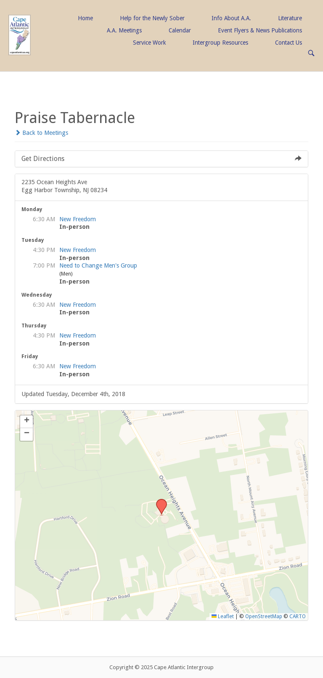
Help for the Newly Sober (152, 18)
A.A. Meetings (124, 30)
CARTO (297, 616)
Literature (290, 18)
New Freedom (77, 219)
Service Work (149, 42)
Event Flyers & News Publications (260, 30)
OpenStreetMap (263, 616)
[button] (158, 501)
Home (85, 18)
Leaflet (223, 616)
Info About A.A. (231, 18)
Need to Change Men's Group (98, 265)
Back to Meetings (41, 132)
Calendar (180, 30)
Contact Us (288, 42)
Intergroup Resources (220, 42)
